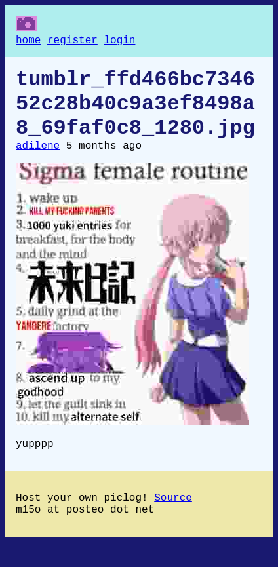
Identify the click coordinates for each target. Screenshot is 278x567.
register (72, 42)
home (28, 42)
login (119, 42)
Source (173, 519)
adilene (38, 162)
